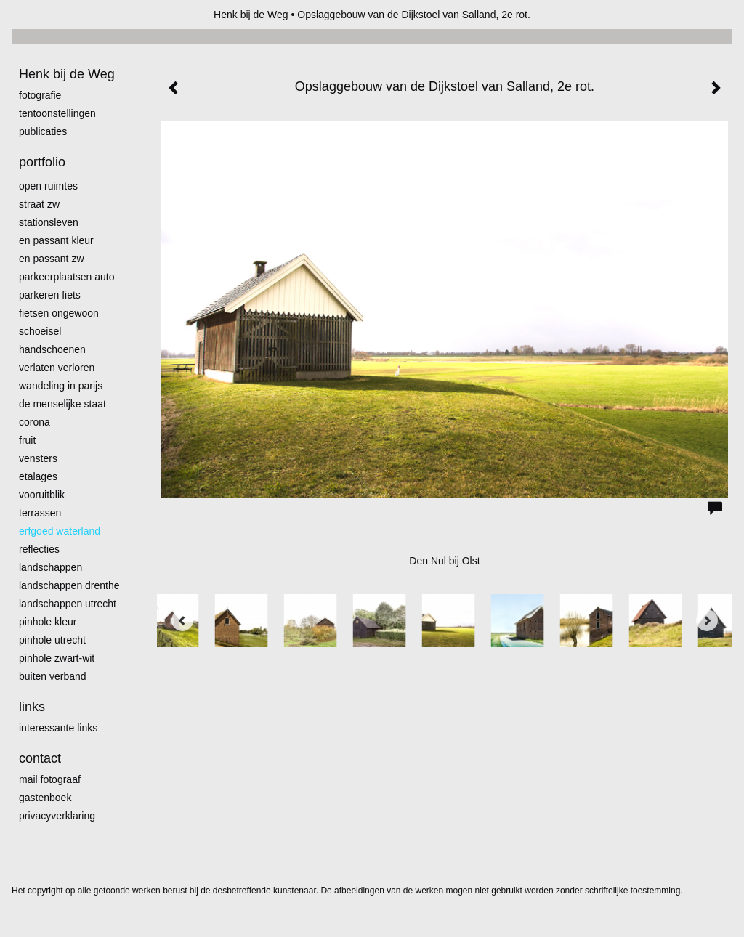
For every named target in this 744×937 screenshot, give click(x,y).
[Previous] (182, 620)
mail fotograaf (50, 779)
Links (32, 706)
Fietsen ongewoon (59, 313)
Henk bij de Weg (251, 14)
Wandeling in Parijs (60, 386)
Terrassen (40, 513)
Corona (34, 422)
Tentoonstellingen (57, 113)
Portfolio (42, 162)
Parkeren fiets (50, 295)
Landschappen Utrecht (67, 603)
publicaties (43, 131)
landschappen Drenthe (69, 585)
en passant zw (51, 258)
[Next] (707, 620)
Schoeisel (40, 331)
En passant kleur (56, 240)
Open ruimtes (48, 186)
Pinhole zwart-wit (56, 658)
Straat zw (39, 204)
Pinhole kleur (47, 622)
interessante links (58, 728)
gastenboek (45, 797)
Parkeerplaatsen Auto (67, 277)
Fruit (27, 440)
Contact (40, 758)
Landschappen (50, 567)
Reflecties (39, 549)
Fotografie (40, 95)
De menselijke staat (62, 404)
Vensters (38, 458)
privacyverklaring (57, 816)
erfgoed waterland (59, 531)
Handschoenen (52, 349)
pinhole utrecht (52, 640)
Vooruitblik (42, 494)
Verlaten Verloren (56, 367)
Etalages (38, 476)
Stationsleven (48, 222)
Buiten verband (52, 676)
